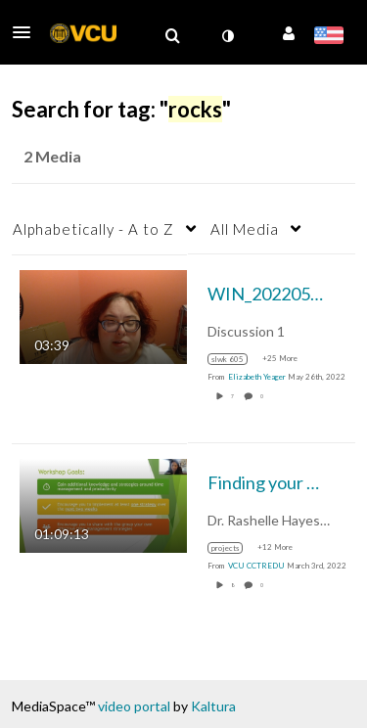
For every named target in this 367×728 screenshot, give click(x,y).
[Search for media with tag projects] (232, 548)
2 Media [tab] (52, 156)
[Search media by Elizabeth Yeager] (257, 377)
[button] (27, 32)
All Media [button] (244, 229)
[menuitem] (172, 36)
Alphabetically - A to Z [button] (93, 229)
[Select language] (328, 37)
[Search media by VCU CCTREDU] (256, 565)
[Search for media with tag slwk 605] (234, 359)
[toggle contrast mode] (227, 36)
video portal (134, 706)
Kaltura (213, 706)
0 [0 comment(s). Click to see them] (262, 396)
